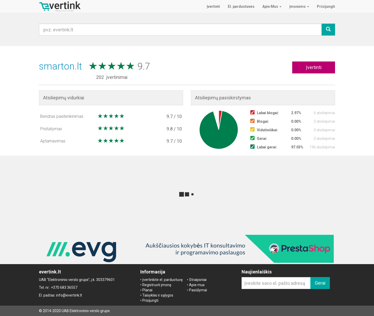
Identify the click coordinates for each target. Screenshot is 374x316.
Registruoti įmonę (156, 285)
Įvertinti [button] (314, 67)
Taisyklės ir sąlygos (157, 295)
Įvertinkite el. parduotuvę (162, 280)
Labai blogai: (268, 113)
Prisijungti (150, 300)
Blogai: (263, 121)
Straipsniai (197, 280)
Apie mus (197, 285)
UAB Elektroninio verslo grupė (86, 311)
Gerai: (262, 138)
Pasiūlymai (198, 290)
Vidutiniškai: (267, 130)
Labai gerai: (267, 147)
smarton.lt (61, 66)
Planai (147, 290)
